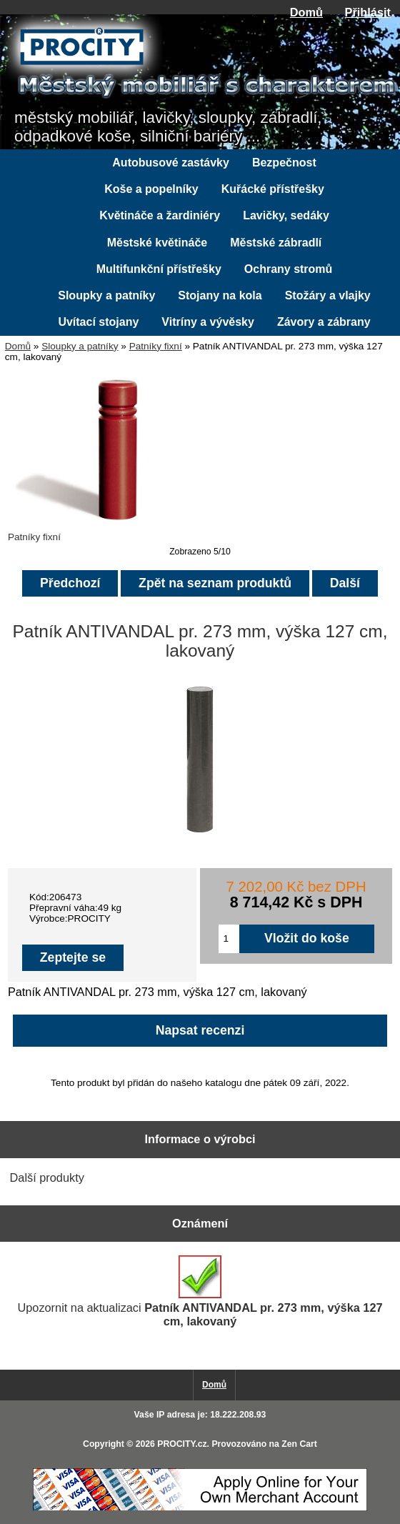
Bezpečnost (284, 162)
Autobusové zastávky (170, 162)
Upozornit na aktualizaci (199, 1291)
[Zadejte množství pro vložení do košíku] (229, 939)
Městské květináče (157, 242)
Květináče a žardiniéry (159, 215)
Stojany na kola (219, 295)
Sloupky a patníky (79, 346)
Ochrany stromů (288, 269)
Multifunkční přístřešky (158, 269)
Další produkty (47, 1177)
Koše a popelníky (151, 189)
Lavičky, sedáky (286, 215)
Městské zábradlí (275, 242)
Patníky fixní (155, 346)
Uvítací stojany (98, 322)
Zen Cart (299, 1444)
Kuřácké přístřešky (272, 189)
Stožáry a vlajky (328, 295)
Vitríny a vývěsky (207, 322)
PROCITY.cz (181, 1444)
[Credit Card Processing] (200, 1508)
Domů (306, 12)
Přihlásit (368, 12)
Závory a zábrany (324, 322)
